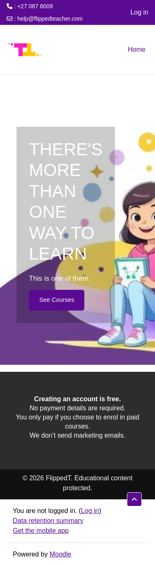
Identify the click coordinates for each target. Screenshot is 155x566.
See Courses (56, 299)
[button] (134, 499)
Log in (139, 12)
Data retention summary (48, 520)
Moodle (60, 554)
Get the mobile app (41, 530)
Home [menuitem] (136, 49)
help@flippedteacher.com (50, 18)
